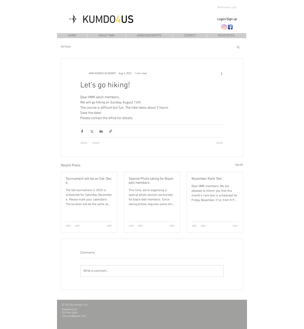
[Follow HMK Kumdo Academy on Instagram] (224, 27)
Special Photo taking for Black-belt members (151, 181)
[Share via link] (110, 131)
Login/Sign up (227, 19)
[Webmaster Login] (227, 7)
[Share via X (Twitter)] (91, 131)
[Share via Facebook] (82, 131)
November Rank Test (207, 179)
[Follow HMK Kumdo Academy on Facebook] (230, 27)
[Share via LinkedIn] (101, 131)
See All (239, 165)
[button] (226, 35)
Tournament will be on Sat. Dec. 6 (89, 181)
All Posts (66, 46)
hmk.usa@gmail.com (74, 316)
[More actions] (221, 73)
